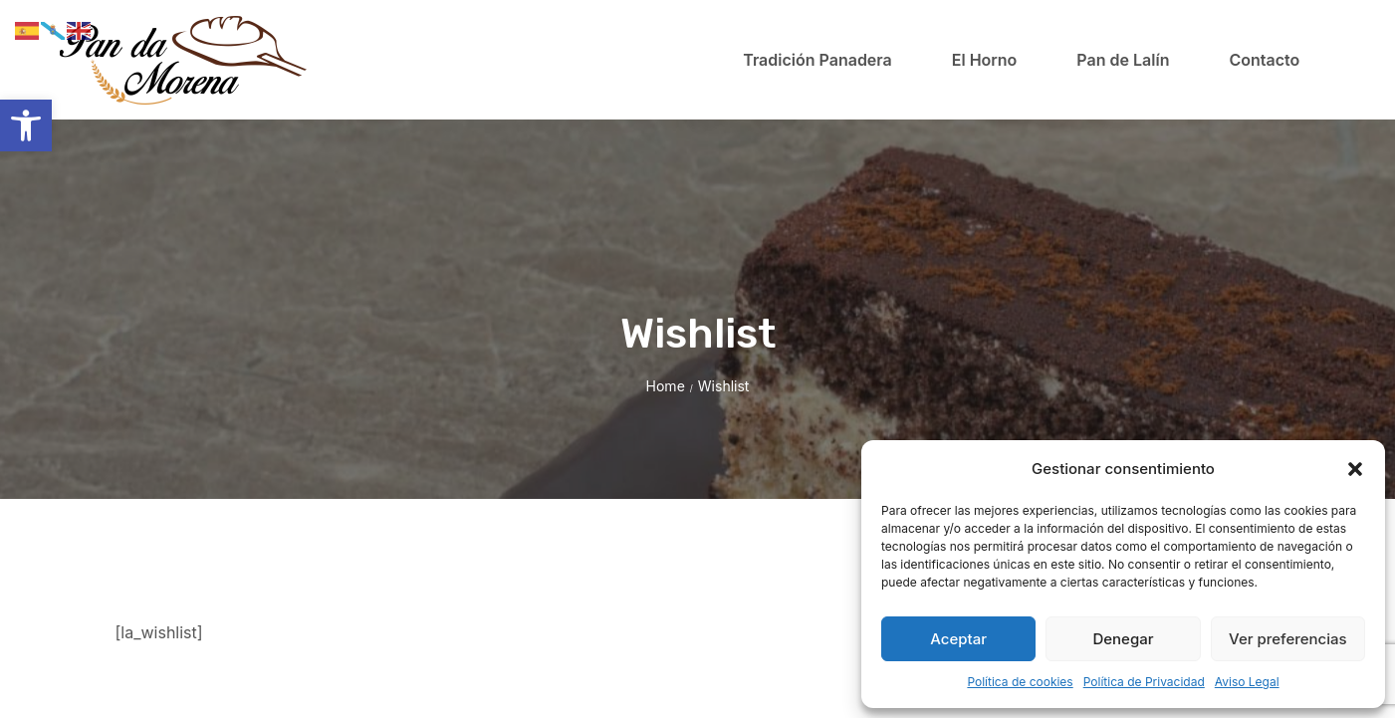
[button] (26, 125)
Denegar (1122, 638)
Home (665, 385)
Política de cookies (1019, 681)
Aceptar (958, 638)
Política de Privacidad (1144, 681)
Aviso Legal (1247, 681)
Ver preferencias (1288, 638)
